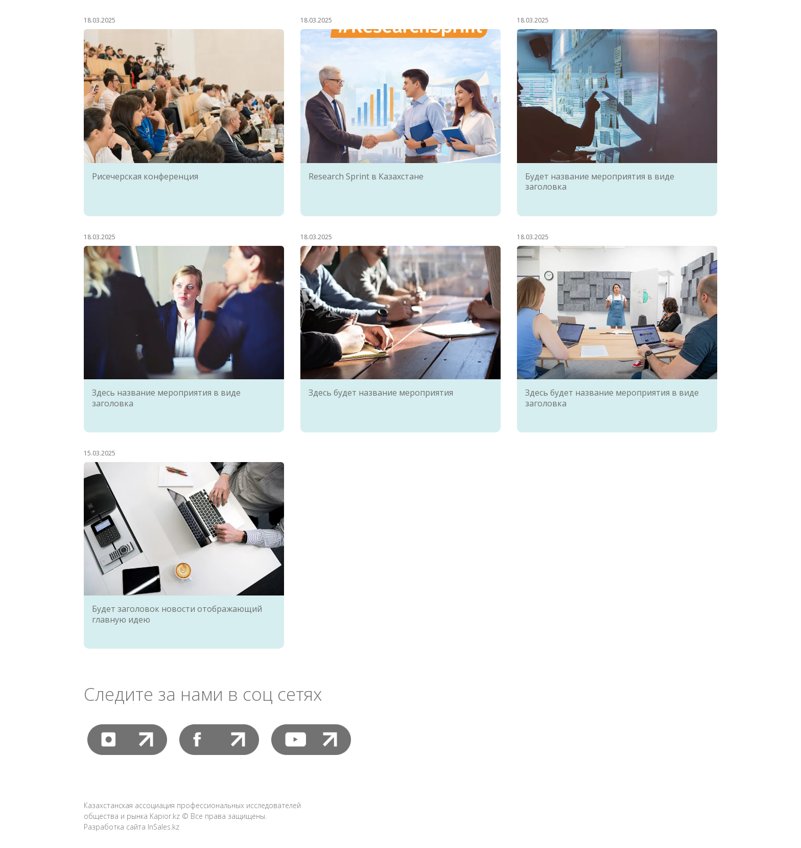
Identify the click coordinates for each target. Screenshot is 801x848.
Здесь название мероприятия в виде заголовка (166, 398)
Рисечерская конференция (145, 176)
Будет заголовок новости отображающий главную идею (177, 614)
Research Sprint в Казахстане (366, 176)
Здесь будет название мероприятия (381, 392)
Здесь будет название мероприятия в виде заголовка (612, 398)
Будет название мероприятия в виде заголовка (599, 182)
